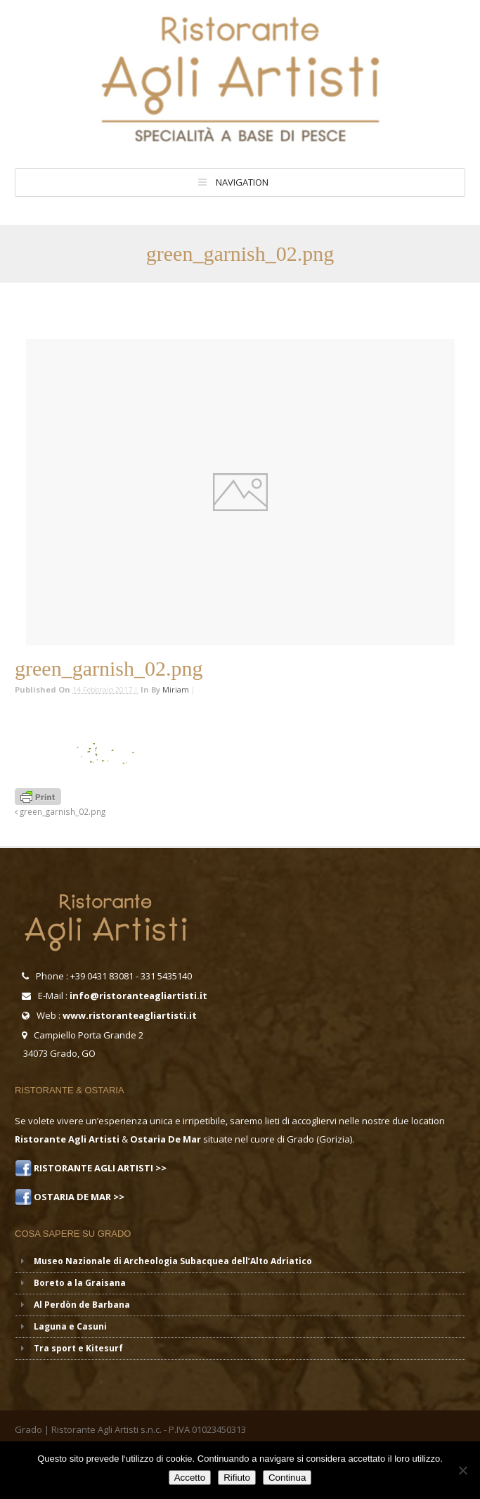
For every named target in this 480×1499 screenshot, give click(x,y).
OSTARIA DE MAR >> (78, 1196)
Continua (287, 1477)
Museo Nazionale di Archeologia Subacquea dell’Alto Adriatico (173, 1261)
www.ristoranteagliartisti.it (130, 1015)
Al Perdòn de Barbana (82, 1305)
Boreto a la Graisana (80, 1283)
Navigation (242, 182)
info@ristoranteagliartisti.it (138, 995)
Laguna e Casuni (70, 1326)
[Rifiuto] (462, 1470)
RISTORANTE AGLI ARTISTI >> (99, 1168)
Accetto (189, 1477)
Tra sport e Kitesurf (78, 1348)
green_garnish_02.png (60, 811)
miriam (175, 689)
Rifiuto (236, 1477)
